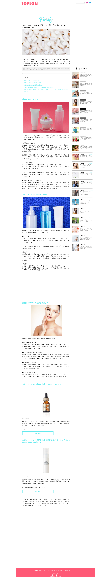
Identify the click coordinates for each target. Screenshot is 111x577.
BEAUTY (40, 570)
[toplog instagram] (87, 2)
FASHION (36, 570)
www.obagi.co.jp (25, 418)
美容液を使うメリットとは (31, 80)
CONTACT (62, 570)
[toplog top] (29, 3)
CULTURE (53, 570)
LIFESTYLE (45, 570)
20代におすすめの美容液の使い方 (33, 85)
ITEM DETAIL (38, 433)
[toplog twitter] (90, 2)
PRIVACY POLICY (68, 570)
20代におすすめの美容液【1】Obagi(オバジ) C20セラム (39, 87)
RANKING (57, 570)
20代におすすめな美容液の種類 (32, 82)
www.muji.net (25, 476)
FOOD (49, 570)
